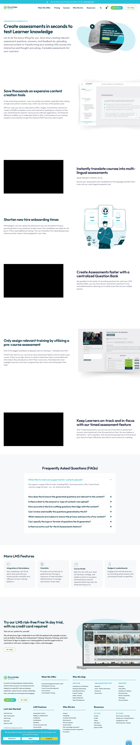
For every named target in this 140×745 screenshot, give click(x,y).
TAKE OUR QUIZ (88, 2)
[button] (100, 7)
